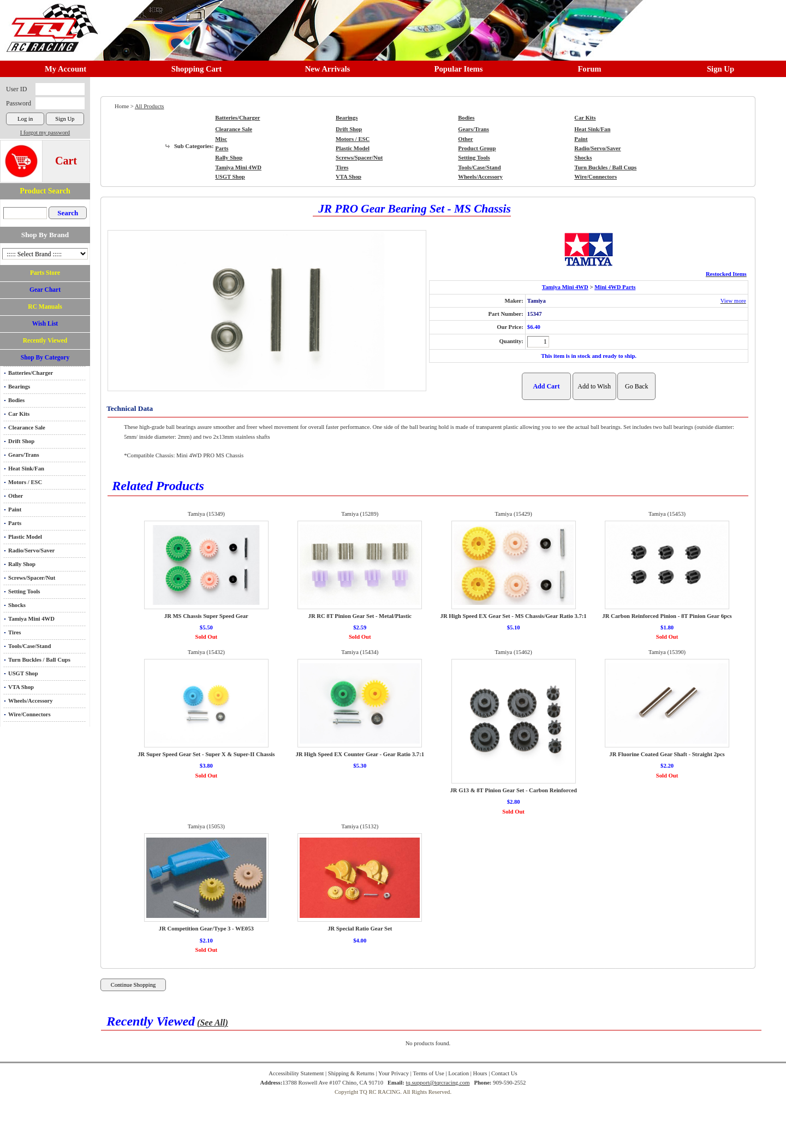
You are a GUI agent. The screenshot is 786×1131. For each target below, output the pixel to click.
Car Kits (18, 414)
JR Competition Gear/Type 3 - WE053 (206, 929)
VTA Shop (21, 687)
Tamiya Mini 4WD (31, 619)
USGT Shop (23, 673)
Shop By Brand (45, 235)
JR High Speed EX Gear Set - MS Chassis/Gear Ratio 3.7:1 (513, 616)
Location (458, 1073)
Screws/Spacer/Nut (31, 578)
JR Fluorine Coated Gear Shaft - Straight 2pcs (666, 754)
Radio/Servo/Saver (31, 550)
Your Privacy (393, 1073)
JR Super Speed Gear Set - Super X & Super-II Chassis (206, 754)
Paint (14, 509)
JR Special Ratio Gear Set (359, 929)
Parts (14, 523)
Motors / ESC (25, 482)
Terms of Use (428, 1073)
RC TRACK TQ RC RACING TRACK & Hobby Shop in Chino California (49, 22)
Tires (14, 632)
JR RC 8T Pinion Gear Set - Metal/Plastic (360, 616)
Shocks (17, 605)
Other (15, 496)
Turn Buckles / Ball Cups (39, 660)
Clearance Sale (26, 428)
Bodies (16, 400)
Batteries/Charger (30, 373)
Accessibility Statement (296, 1073)
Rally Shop (21, 564)
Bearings (19, 387)
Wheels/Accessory (30, 701)
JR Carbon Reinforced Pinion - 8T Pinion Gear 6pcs (666, 616)
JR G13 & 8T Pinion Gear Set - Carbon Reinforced (513, 790)
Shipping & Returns (351, 1073)
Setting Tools (24, 591)
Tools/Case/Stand (29, 646)
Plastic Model (25, 537)
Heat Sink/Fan (26, 469)
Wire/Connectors (29, 714)
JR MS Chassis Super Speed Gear (206, 616)
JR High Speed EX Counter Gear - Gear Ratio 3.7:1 (359, 754)
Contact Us (504, 1073)
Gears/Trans (23, 455)
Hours (480, 1073)
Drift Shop (21, 441)
